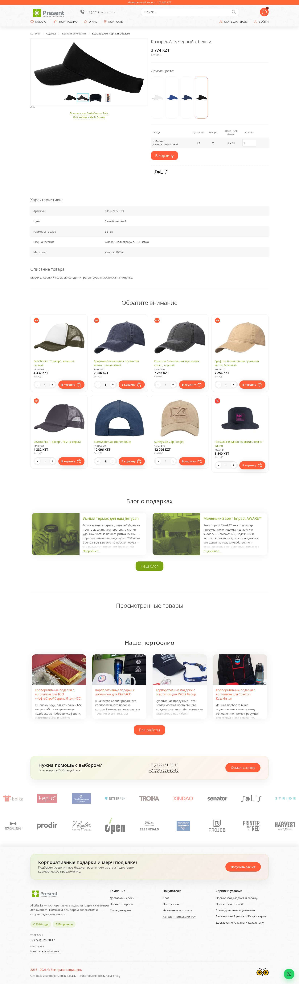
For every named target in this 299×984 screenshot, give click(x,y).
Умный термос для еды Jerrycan (111, 518)
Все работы (149, 730)
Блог (166, 898)
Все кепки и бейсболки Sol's (89, 113)
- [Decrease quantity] (37, 385)
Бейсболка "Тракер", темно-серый (57, 442)
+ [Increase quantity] (52, 385)
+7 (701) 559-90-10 (163, 770)
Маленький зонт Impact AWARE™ (232, 518)
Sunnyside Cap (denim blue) (112, 442)
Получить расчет (243, 867)
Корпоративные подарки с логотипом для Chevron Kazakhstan (235, 694)
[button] (141, 45)
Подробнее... (92, 551)
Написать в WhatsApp (45, 951)
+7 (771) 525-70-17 (101, 12)
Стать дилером (120, 910)
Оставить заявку (243, 767)
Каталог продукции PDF (179, 916)
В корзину (164, 155)
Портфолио (171, 904)
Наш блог (149, 566)
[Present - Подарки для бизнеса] (49, 12)
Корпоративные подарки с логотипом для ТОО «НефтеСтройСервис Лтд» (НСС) (58, 694)
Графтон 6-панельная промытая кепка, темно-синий (116, 363)
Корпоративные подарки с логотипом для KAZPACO (115, 692)
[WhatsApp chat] (289, 974)
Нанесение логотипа (177, 910)
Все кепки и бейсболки (89, 117)
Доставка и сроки (122, 898)
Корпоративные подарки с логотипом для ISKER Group (176, 692)
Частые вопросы (121, 904)
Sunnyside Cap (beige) (168, 442)
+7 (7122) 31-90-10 (163, 765)
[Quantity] (45, 384)
